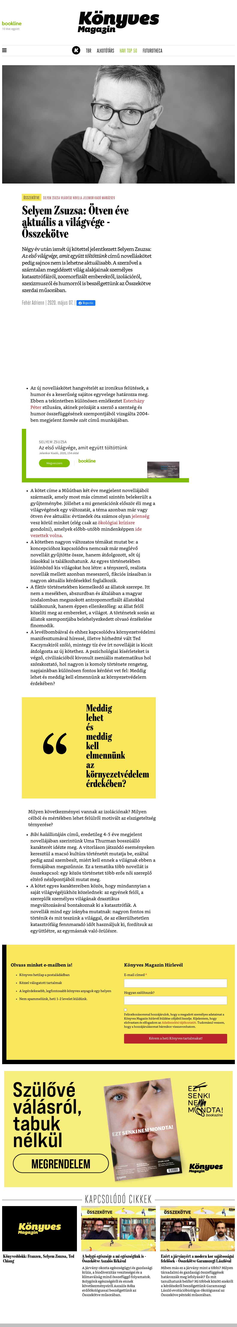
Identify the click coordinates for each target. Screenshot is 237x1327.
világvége (66, 198)
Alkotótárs (107, 51)
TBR (90, 51)
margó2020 (108, 198)
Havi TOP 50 (130, 51)
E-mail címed (135, 975)
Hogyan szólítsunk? (139, 992)
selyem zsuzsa (51, 198)
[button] (4, 50)
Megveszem (54, 463)
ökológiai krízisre (116, 523)
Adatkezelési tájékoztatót (179, 1022)
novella (77, 198)
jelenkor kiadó (92, 198)
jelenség (140, 516)
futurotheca (154, 51)
